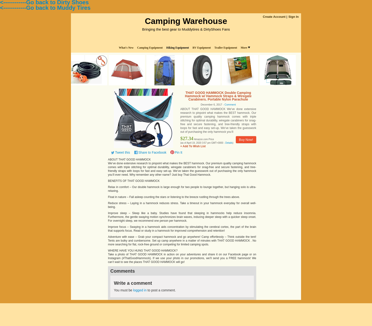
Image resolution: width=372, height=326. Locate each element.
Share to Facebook (152, 152)
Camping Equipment (150, 47)
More (245, 47)
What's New (126, 47)
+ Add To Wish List (193, 146)
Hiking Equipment (177, 47)
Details (229, 143)
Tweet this (122, 152)
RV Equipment (202, 47)
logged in (140, 290)
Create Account (274, 16)
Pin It (178, 152)
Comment (230, 104)
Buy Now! (246, 140)
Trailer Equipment (225, 47)
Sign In (293, 16)
